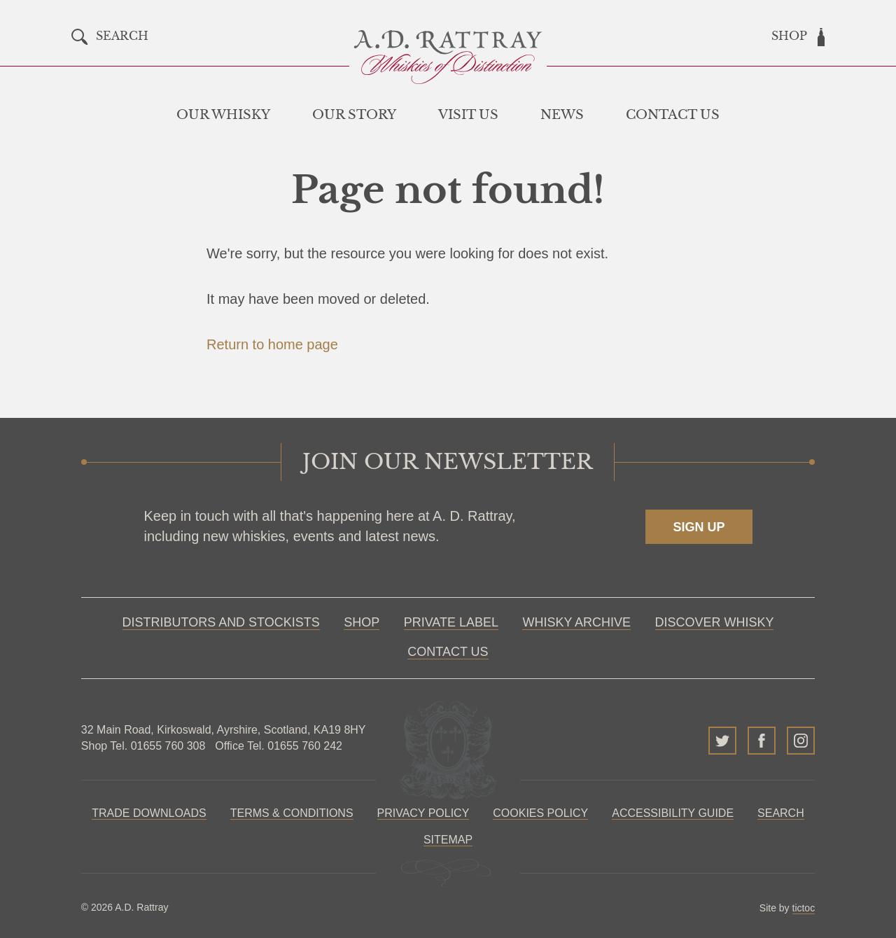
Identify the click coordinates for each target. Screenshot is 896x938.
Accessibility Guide (673, 813)
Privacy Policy (423, 813)
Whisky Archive (576, 622)
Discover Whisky (714, 622)
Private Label (451, 622)
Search (780, 813)
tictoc (804, 907)
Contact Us (447, 652)
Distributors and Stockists (221, 622)
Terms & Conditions (292, 813)
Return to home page (272, 344)
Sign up (698, 527)
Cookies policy (540, 813)
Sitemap (448, 840)
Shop (361, 622)
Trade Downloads (149, 813)
